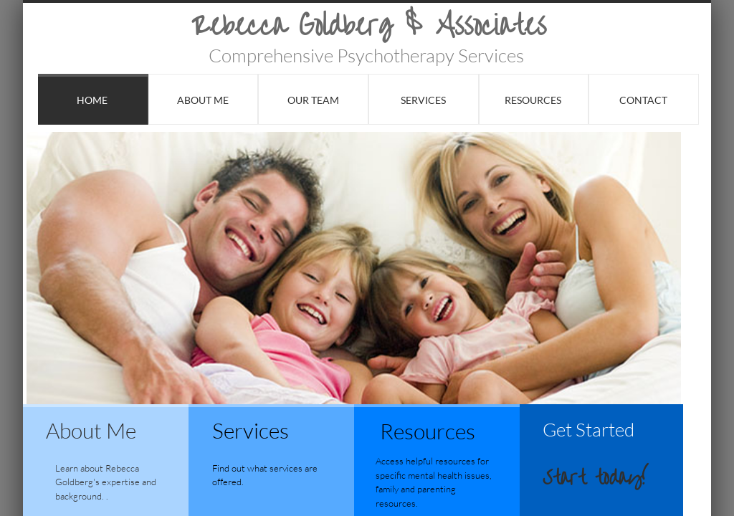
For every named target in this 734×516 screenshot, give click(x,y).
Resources (533, 100)
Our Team (313, 100)
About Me (203, 100)
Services (423, 100)
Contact (643, 100)
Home (92, 100)
